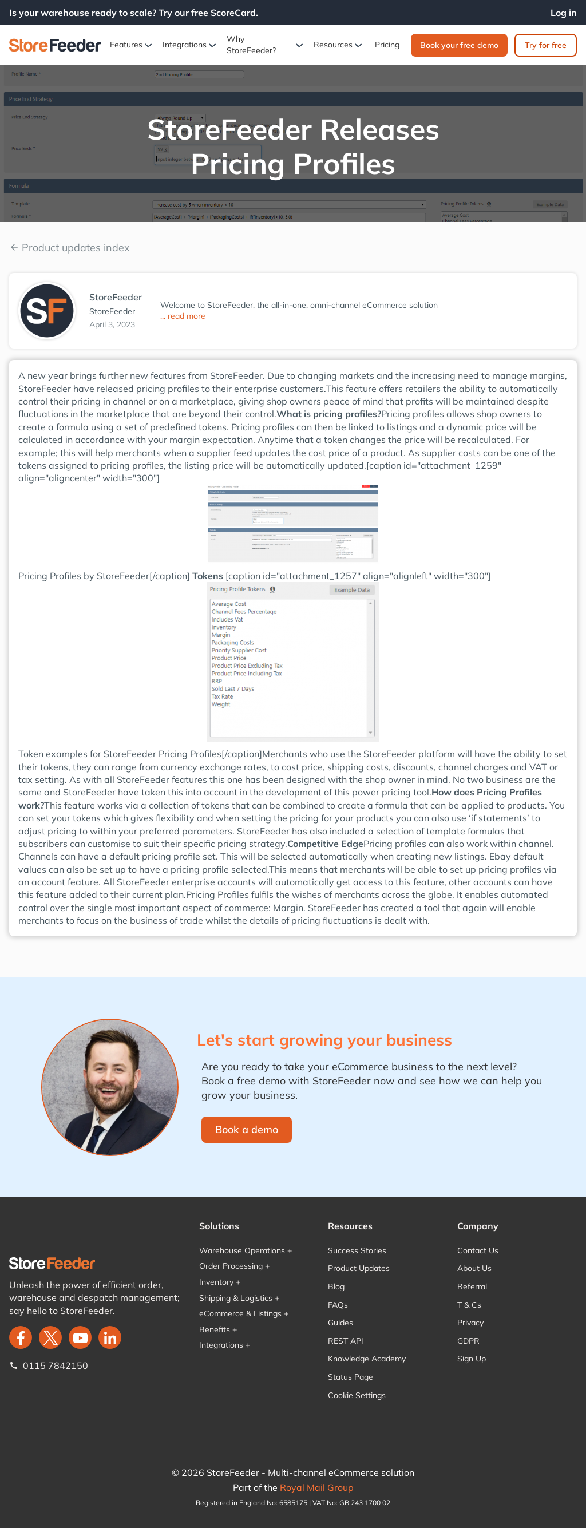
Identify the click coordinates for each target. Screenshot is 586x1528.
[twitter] (50, 1337)
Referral (472, 1286)
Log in (564, 12)
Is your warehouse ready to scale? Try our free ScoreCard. (133, 12)
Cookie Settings (357, 1395)
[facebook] (20, 1337)
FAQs (338, 1305)
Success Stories (357, 1250)
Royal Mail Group (317, 1487)
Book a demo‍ (246, 1129)
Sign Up (471, 1358)
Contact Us (477, 1250)
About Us (474, 1268)
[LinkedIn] (109, 1337)
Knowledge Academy (367, 1358)
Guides (340, 1322)
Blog (336, 1286)
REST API (345, 1341)
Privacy (470, 1322)
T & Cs (469, 1305)
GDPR (468, 1341)
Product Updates (359, 1268)
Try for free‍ (546, 45)
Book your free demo (459, 45)
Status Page (350, 1377)
